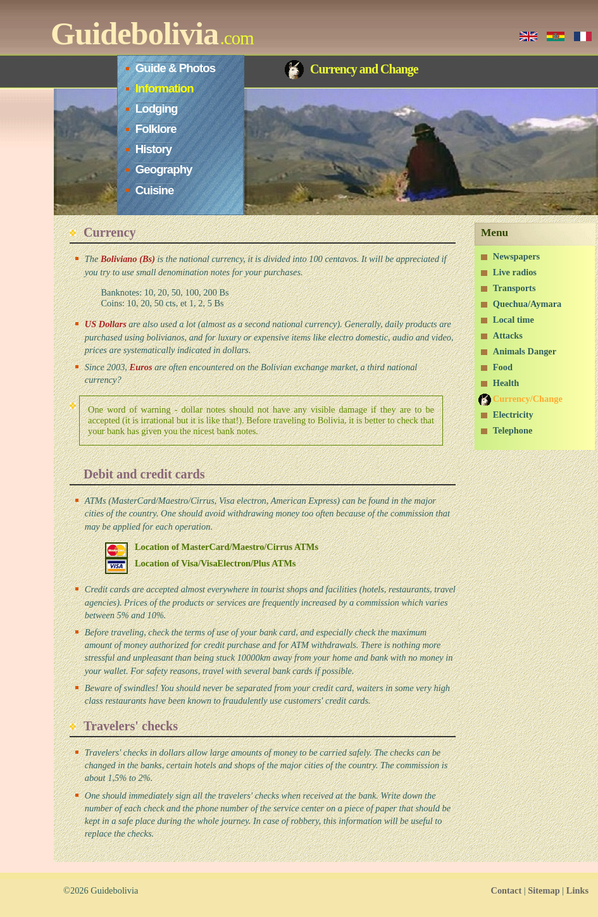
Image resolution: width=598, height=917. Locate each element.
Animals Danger (524, 351)
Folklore (156, 128)
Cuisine (154, 190)
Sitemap (543, 890)
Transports (514, 288)
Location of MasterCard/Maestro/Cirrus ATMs (226, 547)
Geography (163, 169)
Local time (513, 320)
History (153, 149)
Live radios (515, 272)
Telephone (513, 430)
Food (503, 367)
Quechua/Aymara (527, 304)
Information (164, 88)
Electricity (513, 414)
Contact (505, 890)
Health (506, 383)
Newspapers (516, 256)
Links (577, 890)
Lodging (156, 108)
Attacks (508, 335)
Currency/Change (528, 399)
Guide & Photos (175, 68)
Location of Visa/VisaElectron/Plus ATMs (215, 563)
